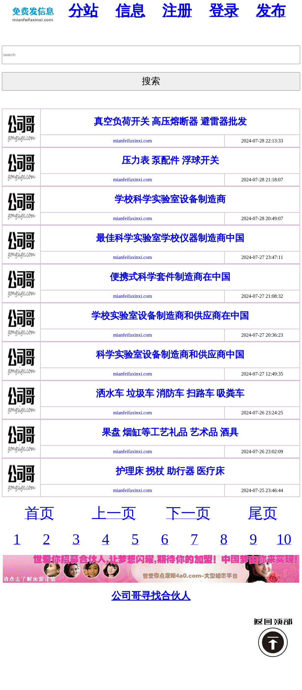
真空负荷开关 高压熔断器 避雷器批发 (170, 121)
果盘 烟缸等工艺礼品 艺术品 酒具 (170, 432)
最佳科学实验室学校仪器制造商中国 (170, 238)
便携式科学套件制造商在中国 (170, 277)
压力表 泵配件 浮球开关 (170, 160)
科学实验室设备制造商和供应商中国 (170, 354)
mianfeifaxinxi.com (132, 140)
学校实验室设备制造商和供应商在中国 (170, 315)
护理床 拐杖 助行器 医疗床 (170, 471)
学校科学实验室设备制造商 (170, 199)
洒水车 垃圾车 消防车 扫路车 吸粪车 (170, 393)
